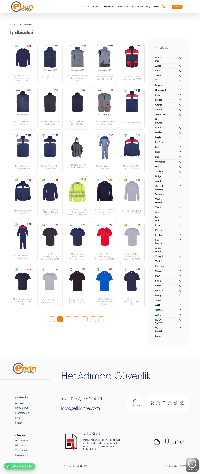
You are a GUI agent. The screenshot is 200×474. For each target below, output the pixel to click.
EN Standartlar (123, 7)
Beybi (158, 137)
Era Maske (158, 242)
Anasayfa (86, 7)
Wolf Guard (158, 201)
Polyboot (160, 266)
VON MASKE (158, 330)
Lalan (158, 286)
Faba (158, 336)
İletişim (156, 7)
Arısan (158, 66)
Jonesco (159, 300)
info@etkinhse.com (80, 408)
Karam (158, 230)
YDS (157, 81)
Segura (158, 110)
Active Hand (158, 250)
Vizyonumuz (21, 450)
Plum (157, 276)
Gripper (159, 105)
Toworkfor (160, 115)
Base (157, 152)
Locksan (159, 291)
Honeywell (160, 90)
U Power (158, 121)
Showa (158, 271)
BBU (157, 157)
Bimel (158, 71)
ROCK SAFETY (159, 321)
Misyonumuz (21, 445)
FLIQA (158, 128)
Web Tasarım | (171, 466)
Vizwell (159, 257)
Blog (148, 7)
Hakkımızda (21, 441)
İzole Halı (157, 219)
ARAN (158, 315)
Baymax (159, 85)
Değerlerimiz (22, 455)
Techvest (159, 194)
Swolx (158, 76)
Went (158, 208)
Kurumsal (97, 7)
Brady (158, 296)
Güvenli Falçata (159, 188)
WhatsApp (135, 403)
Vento (158, 261)
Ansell (158, 181)
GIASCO (159, 310)
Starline (159, 172)
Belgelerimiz (109, 7)
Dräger (158, 176)
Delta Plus (158, 59)
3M (157, 147)
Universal (160, 162)
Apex (158, 212)
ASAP (157, 305)
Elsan (158, 95)
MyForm (159, 142)
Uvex (158, 167)
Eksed (158, 225)
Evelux (158, 235)
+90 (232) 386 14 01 (81, 399)
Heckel (158, 133)
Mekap (158, 100)
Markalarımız (137, 7)
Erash (158, 281)
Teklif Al (177, 7)
